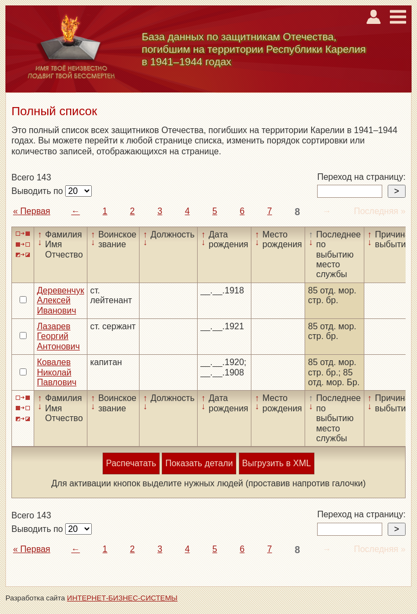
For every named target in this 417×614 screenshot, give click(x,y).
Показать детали (198, 463)
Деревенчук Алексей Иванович (60, 300)
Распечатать (131, 463)
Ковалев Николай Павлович (57, 372)
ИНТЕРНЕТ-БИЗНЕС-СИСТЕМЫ (122, 598)
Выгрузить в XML (276, 463)
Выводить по (38, 191)
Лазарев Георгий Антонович (58, 336)
